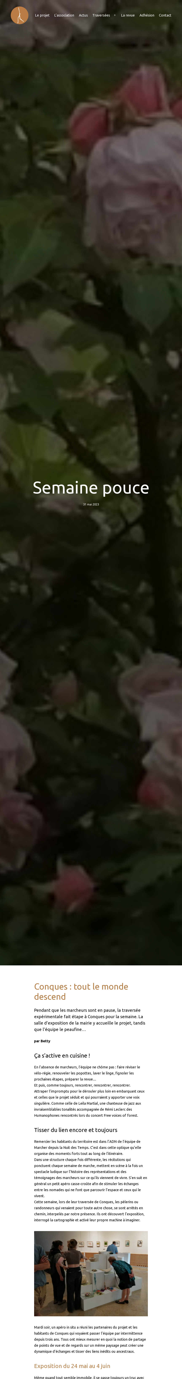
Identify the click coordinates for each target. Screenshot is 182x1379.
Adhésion (147, 15)
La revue (128, 15)
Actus (83, 15)
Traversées (101, 15)
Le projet (42, 15)
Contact (165, 15)
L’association (64, 15)
